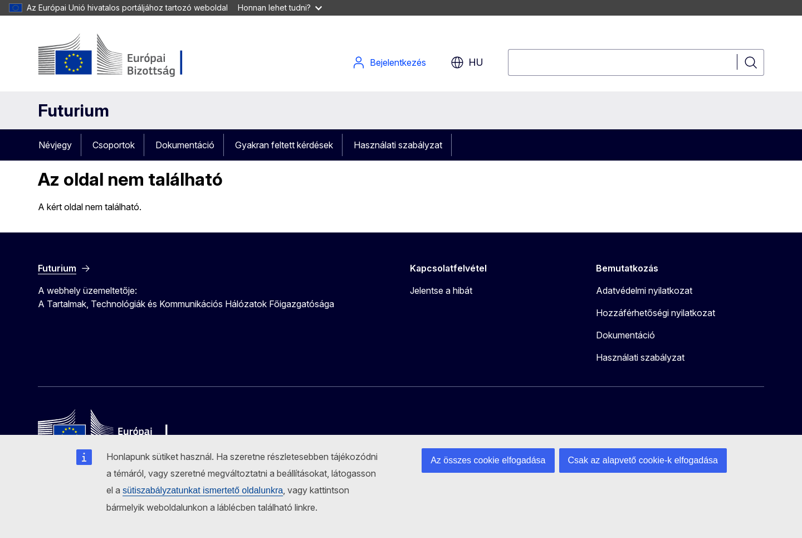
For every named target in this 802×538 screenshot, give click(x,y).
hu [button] (467, 62)
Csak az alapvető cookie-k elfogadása (643, 460)
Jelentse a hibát (441, 290)
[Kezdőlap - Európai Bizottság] (128, 55)
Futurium (73, 110)
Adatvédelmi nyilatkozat (644, 290)
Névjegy (55, 145)
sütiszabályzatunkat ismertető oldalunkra (203, 490)
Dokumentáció (184, 145)
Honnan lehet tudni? (280, 7)
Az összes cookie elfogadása (488, 460)
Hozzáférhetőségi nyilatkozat (655, 312)
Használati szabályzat (398, 145)
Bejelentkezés (389, 62)
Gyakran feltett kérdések (284, 145)
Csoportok (113, 145)
